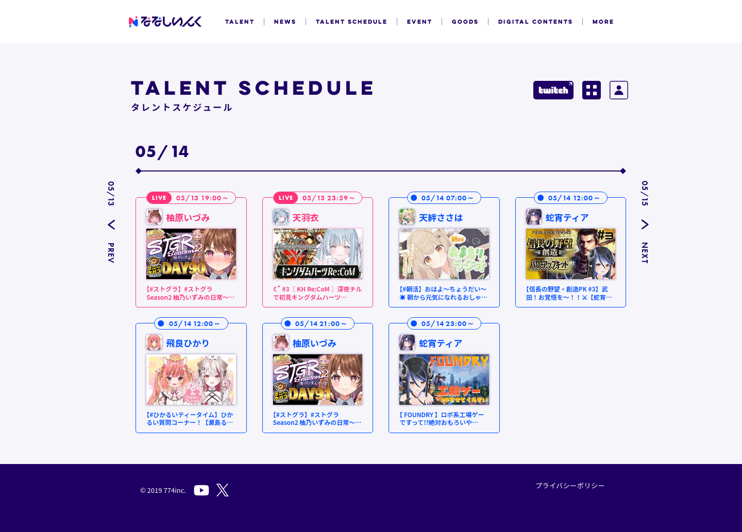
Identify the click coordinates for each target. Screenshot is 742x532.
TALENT (240, 21)
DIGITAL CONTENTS (535, 21)
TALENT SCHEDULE (351, 21)
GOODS (465, 21)
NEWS (285, 21)
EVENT (419, 21)
